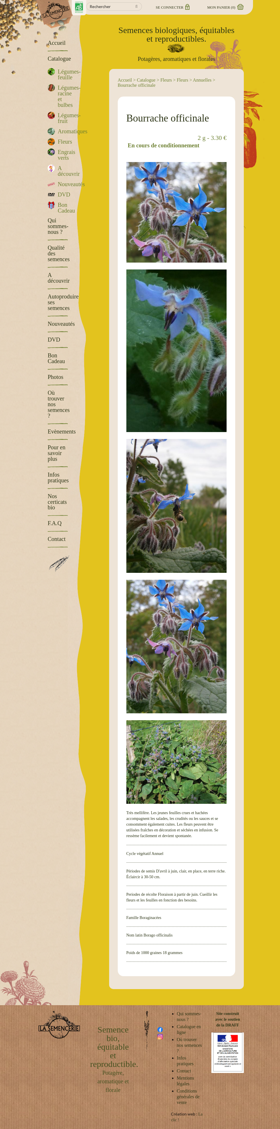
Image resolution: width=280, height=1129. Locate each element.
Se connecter (172, 7)
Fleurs (166, 80)
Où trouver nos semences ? (189, 1045)
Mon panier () (225, 7)
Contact (184, 1070)
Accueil (125, 80)
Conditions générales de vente (188, 1096)
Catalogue (146, 80)
